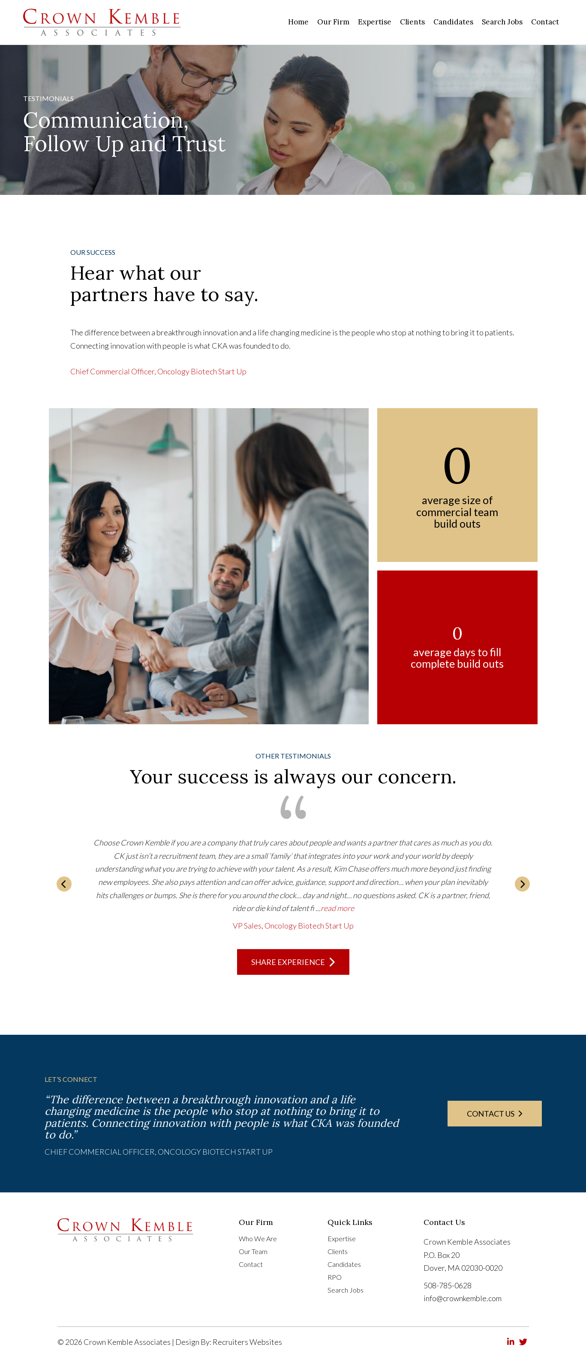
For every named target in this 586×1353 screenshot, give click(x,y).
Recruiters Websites (247, 1342)
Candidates (344, 1264)
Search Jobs (346, 1290)
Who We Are (258, 1238)
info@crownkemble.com (463, 1298)
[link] (298, 22)
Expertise (342, 1238)
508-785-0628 (448, 1285)
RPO (335, 1277)
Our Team (253, 1251)
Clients (338, 1251)
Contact (251, 1264)
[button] (64, 884)
